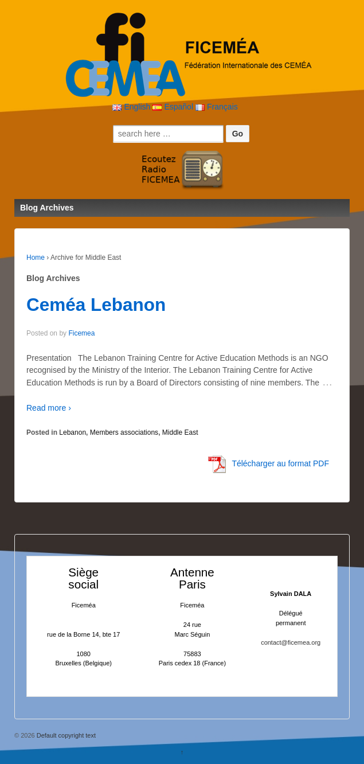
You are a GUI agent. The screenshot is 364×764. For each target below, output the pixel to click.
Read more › (48, 407)
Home (35, 258)
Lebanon (72, 432)
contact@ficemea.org (290, 642)
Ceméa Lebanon (96, 304)
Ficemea (81, 333)
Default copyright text (65, 735)
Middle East (180, 432)
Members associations (124, 432)
